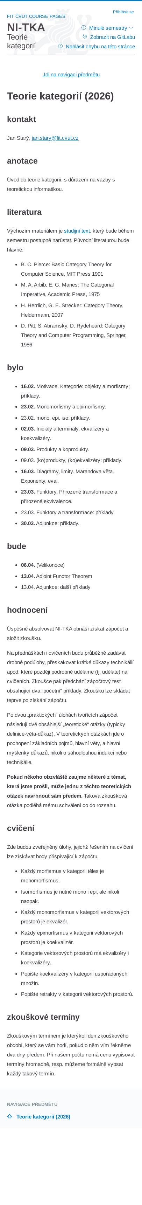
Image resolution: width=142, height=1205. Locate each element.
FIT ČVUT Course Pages (36, 16)
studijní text (77, 231)
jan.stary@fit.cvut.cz (55, 138)
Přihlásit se (123, 12)
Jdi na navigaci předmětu (71, 74)
